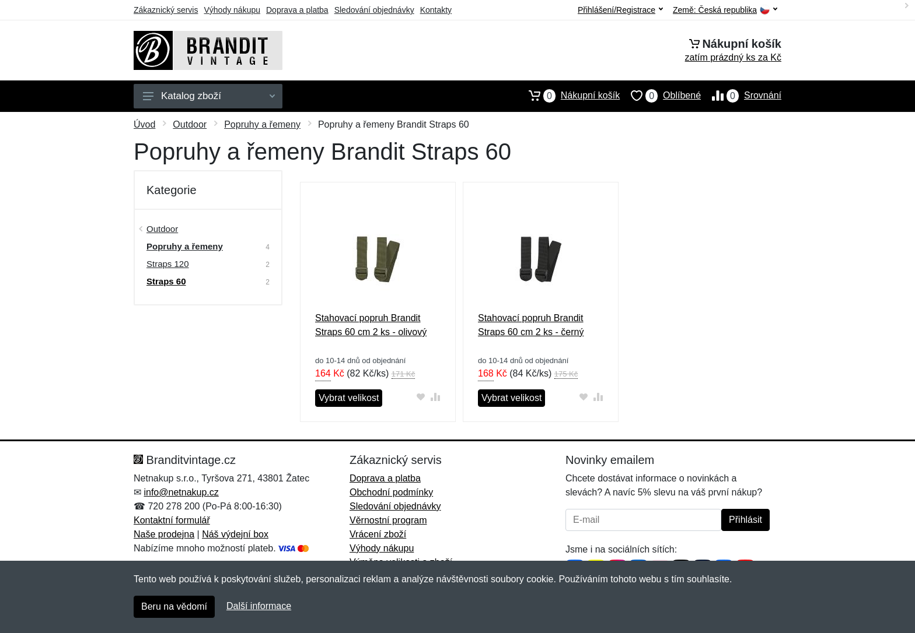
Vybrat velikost (349, 398)
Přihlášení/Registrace (620, 10)
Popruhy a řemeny (262, 124)
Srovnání (741, 95)
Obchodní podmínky (391, 492)
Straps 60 (166, 281)
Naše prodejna (164, 534)
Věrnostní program (388, 520)
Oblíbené (660, 95)
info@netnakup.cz (181, 492)
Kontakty (436, 10)
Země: (725, 10)
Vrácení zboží (378, 534)
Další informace (258, 606)
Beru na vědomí (174, 606)
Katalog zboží (209, 95)
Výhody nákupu (232, 10)
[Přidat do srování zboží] (435, 396)
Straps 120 (167, 264)
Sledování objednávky (374, 10)
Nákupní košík (569, 95)
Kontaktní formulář (172, 520)
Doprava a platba (297, 10)
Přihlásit (745, 520)
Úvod (144, 124)
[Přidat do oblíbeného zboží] (421, 396)
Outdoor (190, 124)
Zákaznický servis (166, 10)
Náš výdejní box (235, 534)
